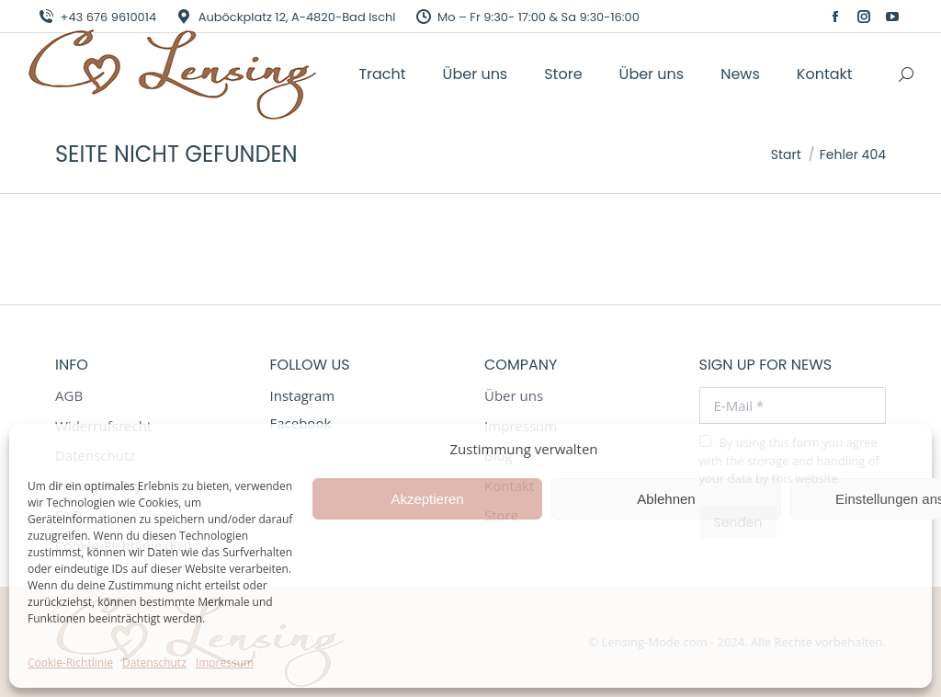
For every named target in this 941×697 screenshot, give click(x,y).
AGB (69, 396)
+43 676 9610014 (96, 17)
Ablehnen (666, 499)
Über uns (513, 396)
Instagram (302, 395)
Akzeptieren (427, 499)
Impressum (225, 662)
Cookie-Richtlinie (70, 662)
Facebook (301, 423)
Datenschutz (154, 662)
